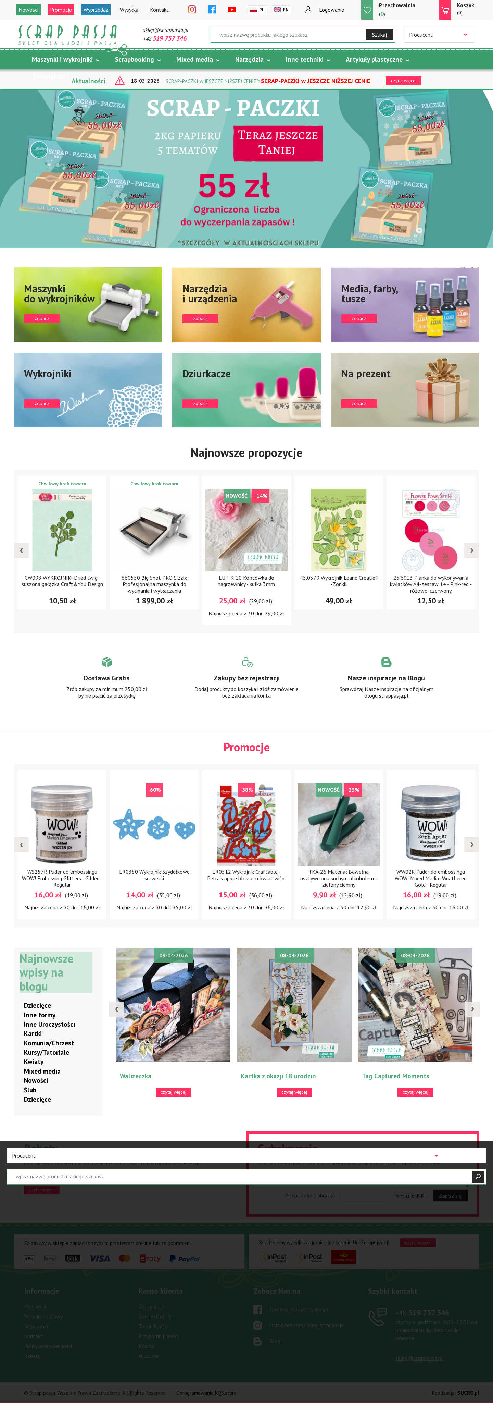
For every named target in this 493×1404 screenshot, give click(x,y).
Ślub (30, 1090)
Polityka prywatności (48, 1346)
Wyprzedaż (96, 9)
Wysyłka (129, 9)
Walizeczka (135, 1076)
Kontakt (159, 9)
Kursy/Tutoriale (46, 1053)
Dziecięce (37, 1006)
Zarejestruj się (155, 1316)
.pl (468, 1393)
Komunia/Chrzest (49, 1043)
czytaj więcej (42, 1190)
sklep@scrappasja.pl (165, 29)
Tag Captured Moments (395, 1076)
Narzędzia (249, 59)
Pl (262, 10)
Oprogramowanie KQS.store (206, 1393)
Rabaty (32, 1356)
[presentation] (21, 550)
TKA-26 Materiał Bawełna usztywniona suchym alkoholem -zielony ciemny (338, 878)
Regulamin (36, 1326)
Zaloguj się (151, 1306)
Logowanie (331, 9)
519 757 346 (422, 1313)
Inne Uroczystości (49, 1024)
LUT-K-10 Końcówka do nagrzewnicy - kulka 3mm (246, 581)
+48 (165, 38)
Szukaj (379, 34)
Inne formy (39, 1015)
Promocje (61, 9)
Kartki (33, 1034)
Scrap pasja (67, 35)
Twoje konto (153, 1326)
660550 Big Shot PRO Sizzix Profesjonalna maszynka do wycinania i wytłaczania (154, 584)
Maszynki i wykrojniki (62, 59)
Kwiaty (33, 1062)
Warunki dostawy (43, 1316)
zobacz (88, 304)
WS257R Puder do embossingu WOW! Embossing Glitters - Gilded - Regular (62, 878)
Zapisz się (450, 1196)
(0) (465, 8)
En (286, 10)
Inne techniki (305, 59)
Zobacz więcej (107, 684)
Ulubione (149, 1356)
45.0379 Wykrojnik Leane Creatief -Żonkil (339, 581)
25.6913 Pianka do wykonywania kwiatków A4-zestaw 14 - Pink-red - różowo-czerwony (431, 584)
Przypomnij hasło (158, 1336)
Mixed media (194, 59)
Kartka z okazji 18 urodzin (278, 1076)
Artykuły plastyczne (374, 59)
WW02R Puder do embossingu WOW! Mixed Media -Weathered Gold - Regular (431, 878)
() (397, 9)
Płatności (35, 1306)
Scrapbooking (134, 59)
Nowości (28, 9)
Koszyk (147, 1346)
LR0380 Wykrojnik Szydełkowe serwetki (154, 875)
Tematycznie (51, 76)
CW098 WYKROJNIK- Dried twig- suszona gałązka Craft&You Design (62, 581)
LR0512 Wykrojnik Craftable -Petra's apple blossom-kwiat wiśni (246, 875)
